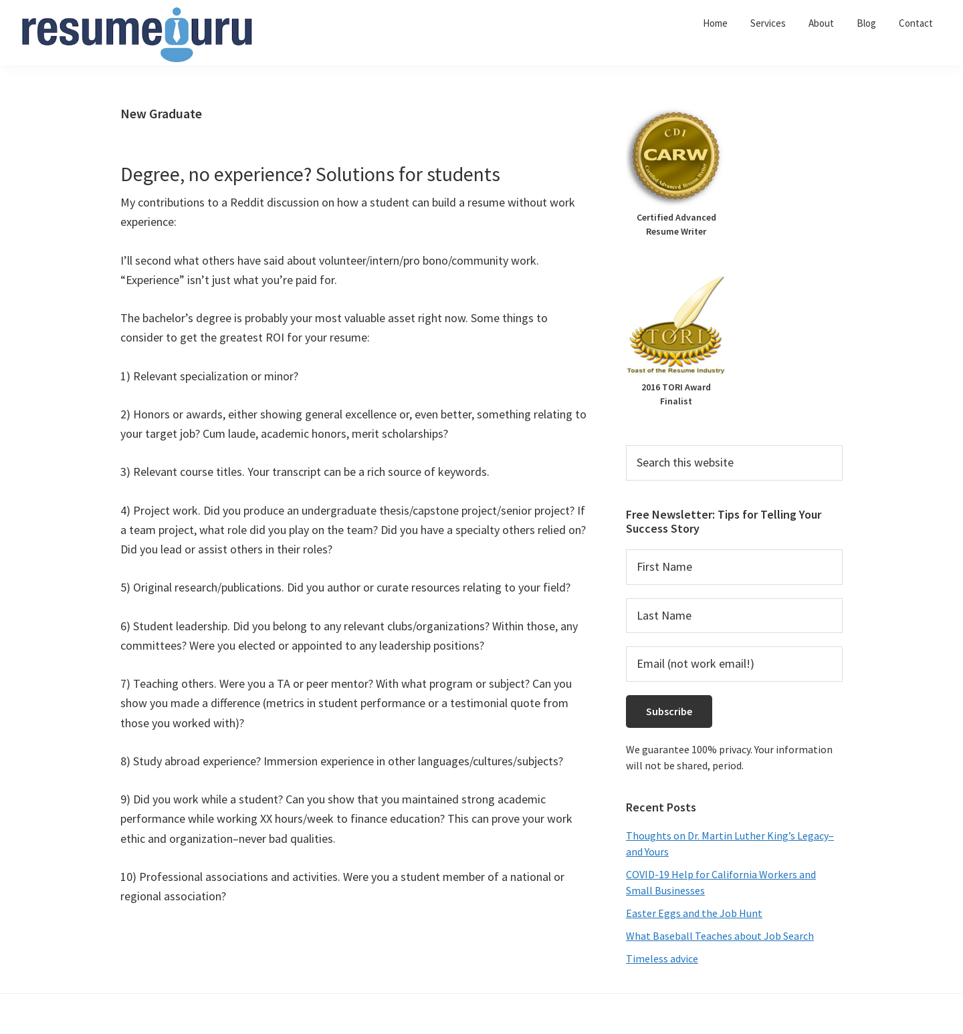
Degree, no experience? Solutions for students (310, 173)
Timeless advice (662, 958)
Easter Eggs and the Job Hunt (694, 913)
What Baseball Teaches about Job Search (720, 935)
